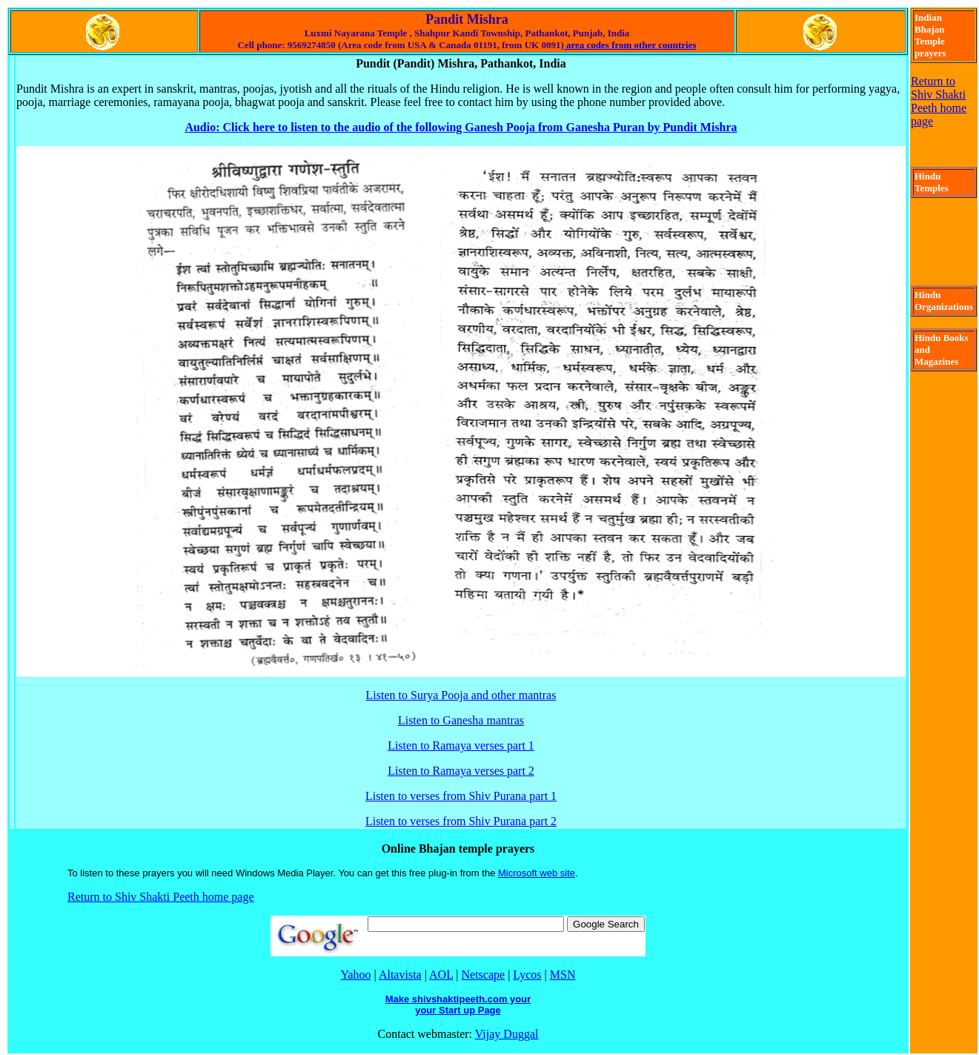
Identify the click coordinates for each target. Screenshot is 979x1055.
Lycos (527, 974)
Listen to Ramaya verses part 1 (461, 745)
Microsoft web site (536, 873)
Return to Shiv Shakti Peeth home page (160, 896)
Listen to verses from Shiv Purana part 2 (461, 821)
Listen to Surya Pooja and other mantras (461, 695)
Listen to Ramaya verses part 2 (461, 770)
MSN (563, 974)
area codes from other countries (630, 44)
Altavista (400, 974)
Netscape (483, 974)
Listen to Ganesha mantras (461, 720)
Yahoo (356, 974)
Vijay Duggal (507, 1034)
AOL (441, 974)
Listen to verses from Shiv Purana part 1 (461, 796)
